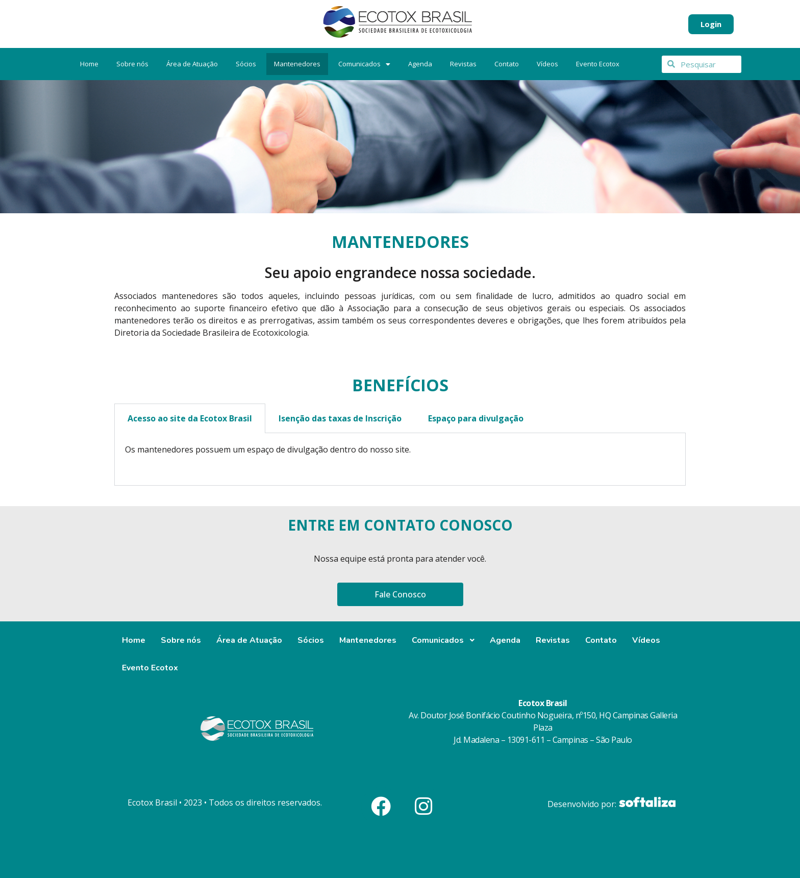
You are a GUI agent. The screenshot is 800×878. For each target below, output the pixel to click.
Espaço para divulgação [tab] (475, 418)
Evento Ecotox (597, 63)
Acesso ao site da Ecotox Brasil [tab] (190, 418)
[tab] (400, 469)
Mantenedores (297, 63)
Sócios (246, 63)
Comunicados (364, 63)
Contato (506, 63)
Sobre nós (132, 63)
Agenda (420, 63)
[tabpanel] (400, 459)
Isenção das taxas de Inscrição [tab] (340, 418)
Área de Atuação (192, 63)
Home (89, 63)
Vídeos (547, 63)
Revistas (463, 63)
